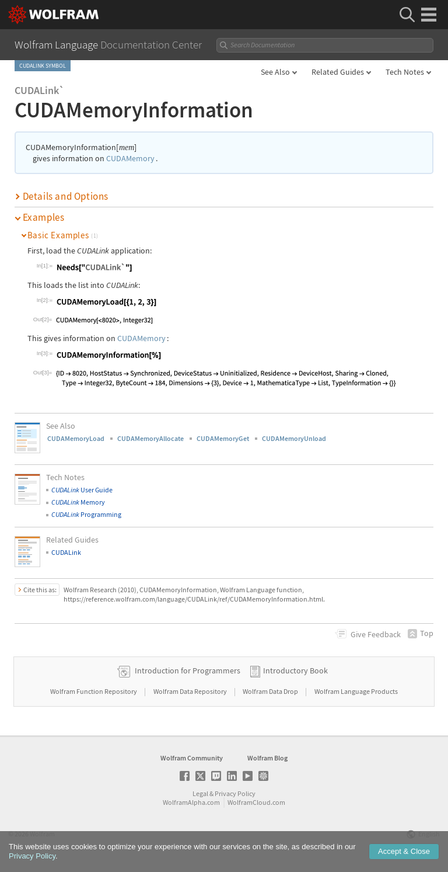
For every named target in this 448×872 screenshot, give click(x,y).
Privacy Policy (235, 793)
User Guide (82, 489)
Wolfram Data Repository (190, 691)
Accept (404, 854)
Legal (200, 793)
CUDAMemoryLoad (75, 438)
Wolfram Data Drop (271, 691)
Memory (78, 502)
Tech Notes (405, 72)
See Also (275, 72)
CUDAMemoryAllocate (150, 438)
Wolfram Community (191, 757)
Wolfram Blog (267, 757)
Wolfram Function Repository (94, 691)
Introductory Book (295, 670)
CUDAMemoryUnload (294, 438)
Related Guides (338, 72)
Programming (86, 514)
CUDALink (66, 552)
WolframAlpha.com (191, 802)
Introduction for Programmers (187, 670)
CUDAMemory (130, 159)
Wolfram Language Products (356, 691)
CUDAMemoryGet (223, 438)
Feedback (376, 634)
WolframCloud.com (256, 802)
